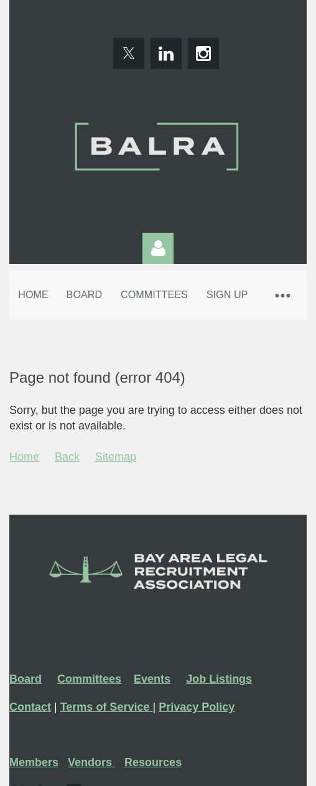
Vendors (91, 762)
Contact (30, 707)
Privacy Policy (197, 707)
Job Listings (219, 679)
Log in (158, 248)
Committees (89, 679)
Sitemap (115, 457)
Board (25, 679)
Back (67, 457)
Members (33, 762)
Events (152, 679)
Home (24, 457)
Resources (153, 762)
